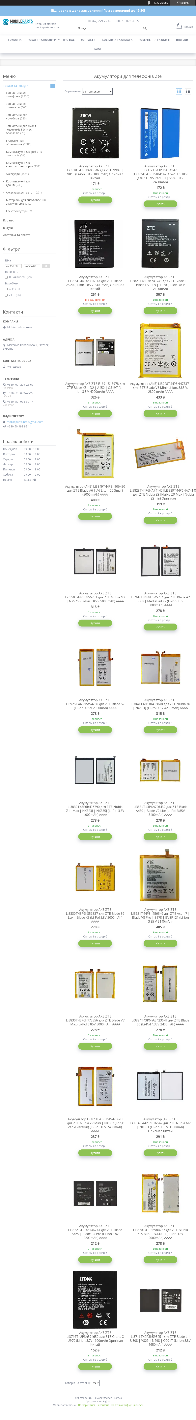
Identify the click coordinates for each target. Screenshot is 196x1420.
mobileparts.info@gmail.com (25, 422)
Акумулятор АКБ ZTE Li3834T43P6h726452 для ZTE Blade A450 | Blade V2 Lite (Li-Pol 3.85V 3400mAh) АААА (160, 809)
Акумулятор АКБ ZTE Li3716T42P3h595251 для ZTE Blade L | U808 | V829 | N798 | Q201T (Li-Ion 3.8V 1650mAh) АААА (160, 1339)
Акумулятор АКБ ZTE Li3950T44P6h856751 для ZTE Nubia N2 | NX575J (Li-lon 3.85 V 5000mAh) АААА (95, 597)
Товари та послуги (41, 40)
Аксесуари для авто (19, 192)
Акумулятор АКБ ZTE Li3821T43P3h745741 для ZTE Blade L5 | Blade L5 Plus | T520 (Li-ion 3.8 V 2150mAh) (160, 283)
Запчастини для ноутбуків (16, 116)
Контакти (88, 40)
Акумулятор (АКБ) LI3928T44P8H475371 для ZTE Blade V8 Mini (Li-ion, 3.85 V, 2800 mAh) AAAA (160, 388)
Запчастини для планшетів (16, 105)
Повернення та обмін (154, 40)
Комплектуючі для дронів (18, 183)
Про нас (68, 40)
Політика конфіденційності (127, 1405)
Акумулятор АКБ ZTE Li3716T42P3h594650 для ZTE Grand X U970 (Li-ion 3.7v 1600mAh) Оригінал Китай (95, 1339)
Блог (98, 49)
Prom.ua (118, 1398)
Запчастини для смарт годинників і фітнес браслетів (21, 129)
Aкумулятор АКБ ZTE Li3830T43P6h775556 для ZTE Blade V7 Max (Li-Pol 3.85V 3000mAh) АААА (95, 1020)
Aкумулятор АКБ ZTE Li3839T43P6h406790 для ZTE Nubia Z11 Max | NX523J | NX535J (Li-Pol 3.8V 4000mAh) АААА (95, 809)
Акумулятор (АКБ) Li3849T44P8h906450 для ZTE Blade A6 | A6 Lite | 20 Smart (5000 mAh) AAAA (95, 490)
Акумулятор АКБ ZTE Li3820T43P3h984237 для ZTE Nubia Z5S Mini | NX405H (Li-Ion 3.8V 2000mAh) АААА (160, 1232)
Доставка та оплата (116, 40)
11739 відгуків (160, 2)
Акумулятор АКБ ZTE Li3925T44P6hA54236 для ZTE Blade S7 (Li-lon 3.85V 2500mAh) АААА (95, 704)
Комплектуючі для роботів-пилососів (24, 153)
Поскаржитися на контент (93, 1405)
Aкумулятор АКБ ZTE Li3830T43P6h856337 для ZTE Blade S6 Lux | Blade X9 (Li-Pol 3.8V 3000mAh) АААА (95, 915)
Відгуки (182, 40)
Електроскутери (17, 211)
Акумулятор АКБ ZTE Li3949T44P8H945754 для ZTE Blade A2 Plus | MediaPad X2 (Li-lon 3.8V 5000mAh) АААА (160, 599)
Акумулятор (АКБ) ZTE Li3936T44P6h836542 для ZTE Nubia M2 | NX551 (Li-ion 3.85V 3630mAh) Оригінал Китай (160, 1125)
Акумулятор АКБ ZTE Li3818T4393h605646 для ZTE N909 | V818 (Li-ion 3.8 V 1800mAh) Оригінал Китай (95, 172)
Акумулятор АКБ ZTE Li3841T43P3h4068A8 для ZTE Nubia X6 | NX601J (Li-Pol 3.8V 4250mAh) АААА (160, 704)
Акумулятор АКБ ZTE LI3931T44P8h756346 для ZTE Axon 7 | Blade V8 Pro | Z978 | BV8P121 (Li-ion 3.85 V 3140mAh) (160, 915)
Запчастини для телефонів (16, 94)
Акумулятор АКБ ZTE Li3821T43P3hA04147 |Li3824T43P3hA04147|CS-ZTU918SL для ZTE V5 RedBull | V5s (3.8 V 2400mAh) (160, 174)
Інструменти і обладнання (15, 142)
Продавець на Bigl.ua (98, 1401)
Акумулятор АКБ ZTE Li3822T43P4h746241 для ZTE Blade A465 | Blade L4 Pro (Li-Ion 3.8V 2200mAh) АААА (95, 1232)
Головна (14, 40)
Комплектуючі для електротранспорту (19, 164)
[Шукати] (145, 28)
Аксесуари (13, 174)
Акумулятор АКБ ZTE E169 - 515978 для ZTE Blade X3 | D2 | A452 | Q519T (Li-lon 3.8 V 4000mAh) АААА (95, 388)
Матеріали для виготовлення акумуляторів (26, 201)
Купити (95, 200)
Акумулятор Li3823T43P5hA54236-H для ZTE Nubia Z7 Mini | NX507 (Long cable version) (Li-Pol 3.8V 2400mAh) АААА (95, 1125)
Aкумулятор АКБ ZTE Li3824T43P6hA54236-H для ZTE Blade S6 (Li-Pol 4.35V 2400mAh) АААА (160, 1020)
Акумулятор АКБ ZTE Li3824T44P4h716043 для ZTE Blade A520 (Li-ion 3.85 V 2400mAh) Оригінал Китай (95, 283)
